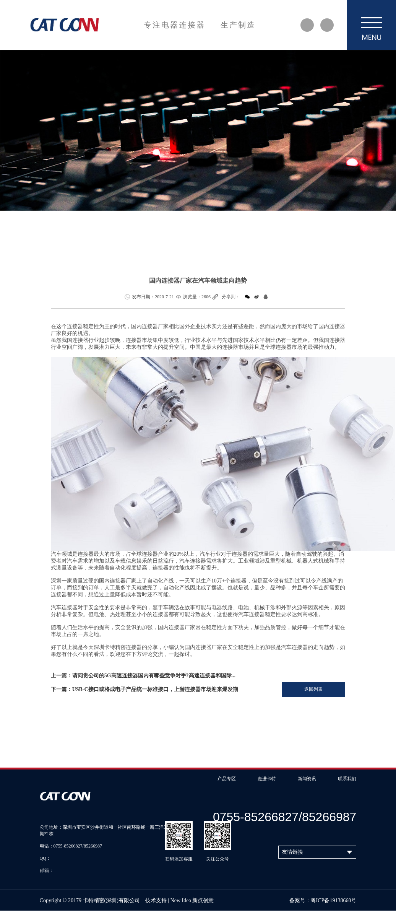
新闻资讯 (307, 778)
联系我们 (347, 778)
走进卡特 (267, 778)
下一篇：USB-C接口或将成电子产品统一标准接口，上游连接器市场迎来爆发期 (144, 689)
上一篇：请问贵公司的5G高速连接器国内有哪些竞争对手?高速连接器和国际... (143, 675)
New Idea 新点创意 (192, 900)
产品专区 (226, 778)
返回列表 (313, 689)
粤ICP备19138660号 (334, 900)
